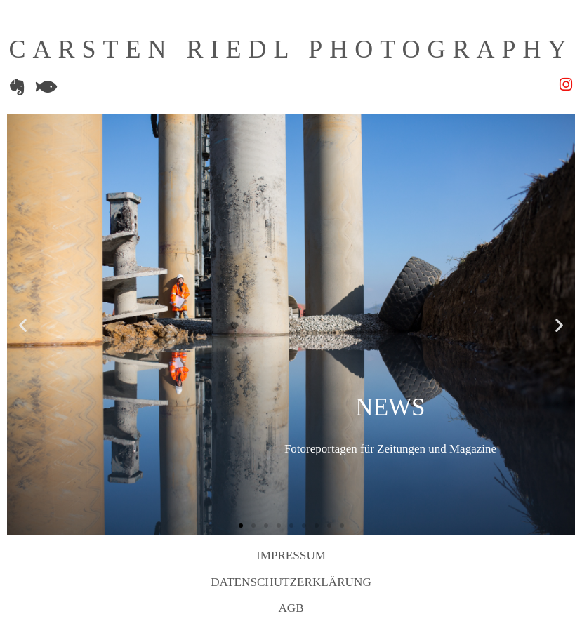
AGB (290, 608)
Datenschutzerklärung (291, 582)
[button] (23, 325)
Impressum (291, 555)
